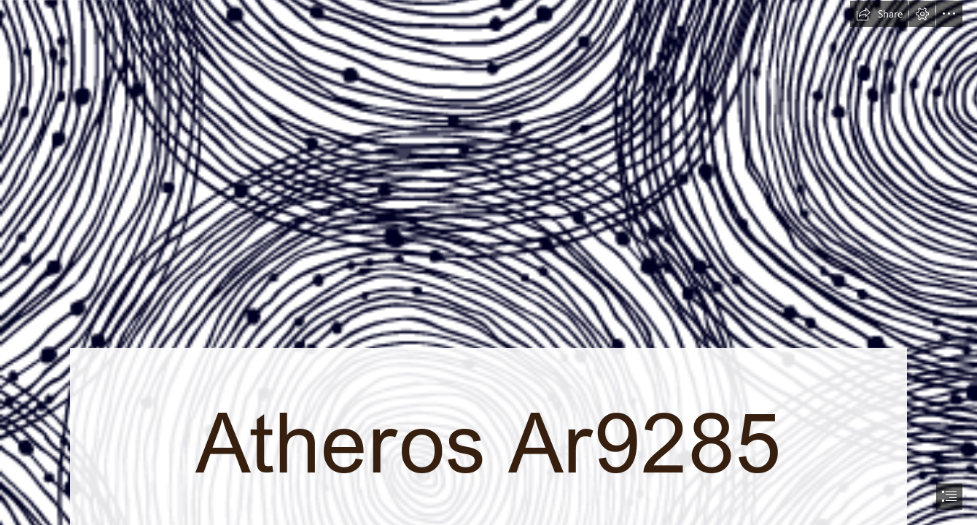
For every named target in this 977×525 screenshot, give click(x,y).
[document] (488, 262)
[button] (879, 14)
